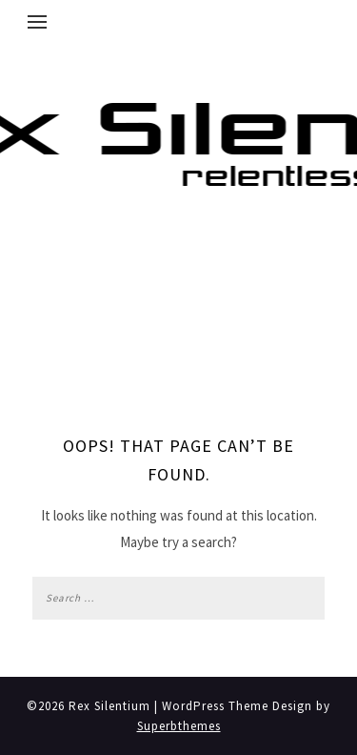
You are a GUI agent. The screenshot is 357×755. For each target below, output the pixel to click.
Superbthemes (179, 726)
